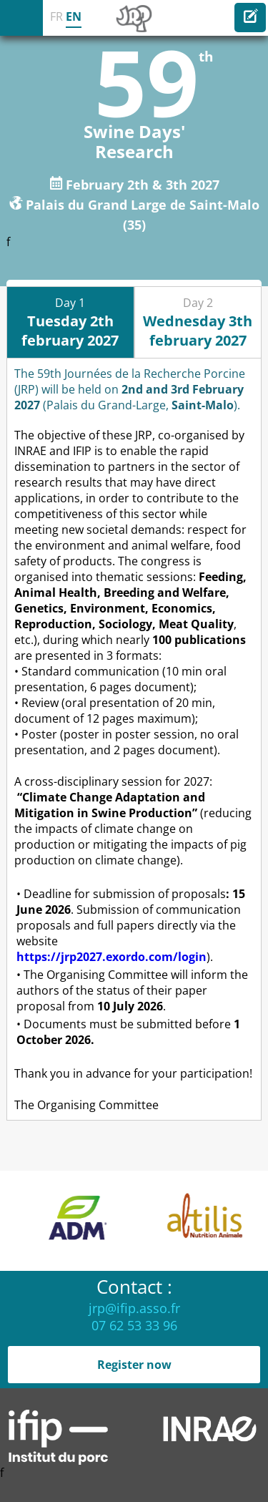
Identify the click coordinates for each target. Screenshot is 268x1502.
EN (73, 16)
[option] (96, 1221)
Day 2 (197, 322)
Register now (134, 1364)
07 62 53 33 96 (134, 1325)
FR (56, 16)
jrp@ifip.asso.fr (134, 1308)
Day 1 (70, 322)
